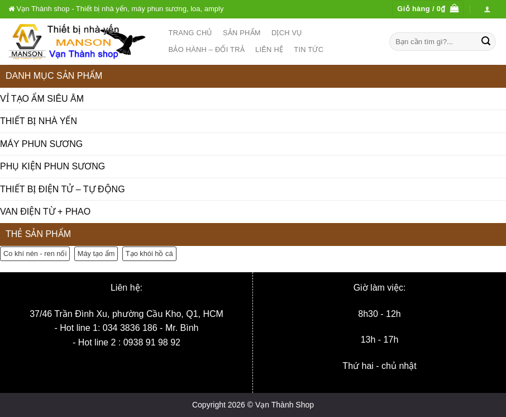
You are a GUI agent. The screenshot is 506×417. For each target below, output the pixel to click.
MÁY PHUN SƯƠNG (41, 144)
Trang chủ (190, 33)
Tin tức (308, 49)
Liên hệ (269, 49)
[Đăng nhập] (487, 9)
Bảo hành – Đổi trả (207, 49)
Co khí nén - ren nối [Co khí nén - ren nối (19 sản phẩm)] (34, 253)
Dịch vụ (286, 33)
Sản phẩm (242, 33)
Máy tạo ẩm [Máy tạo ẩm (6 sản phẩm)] (96, 253)
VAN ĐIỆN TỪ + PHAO (45, 211)
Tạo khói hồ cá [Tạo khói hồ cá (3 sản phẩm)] (149, 253)
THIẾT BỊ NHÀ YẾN (38, 121)
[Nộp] (485, 41)
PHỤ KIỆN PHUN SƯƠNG (52, 166)
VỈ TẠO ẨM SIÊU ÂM (42, 98)
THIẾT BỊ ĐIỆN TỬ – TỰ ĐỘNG (62, 189)
